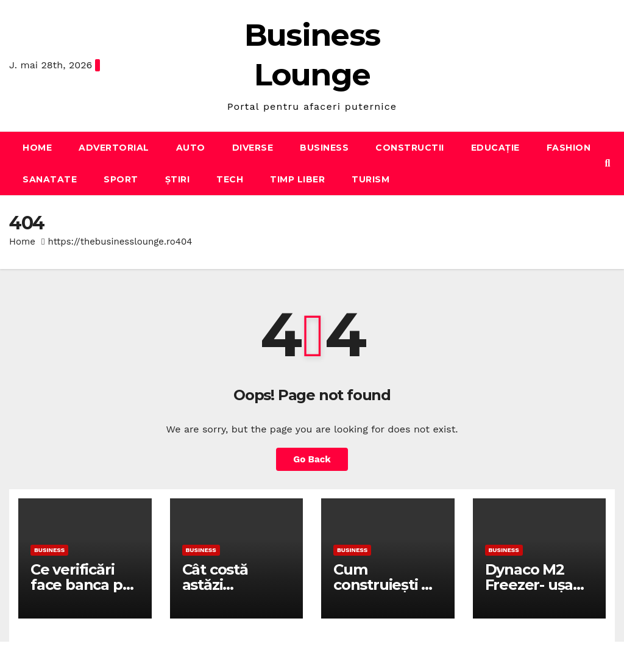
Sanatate (50, 179)
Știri (177, 179)
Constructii (409, 147)
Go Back (312, 459)
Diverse (253, 147)
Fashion (569, 147)
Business (324, 147)
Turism (370, 179)
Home (37, 147)
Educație (495, 147)
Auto (190, 147)
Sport (121, 179)
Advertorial (114, 147)
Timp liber (297, 179)
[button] (608, 163)
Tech (229, 179)
